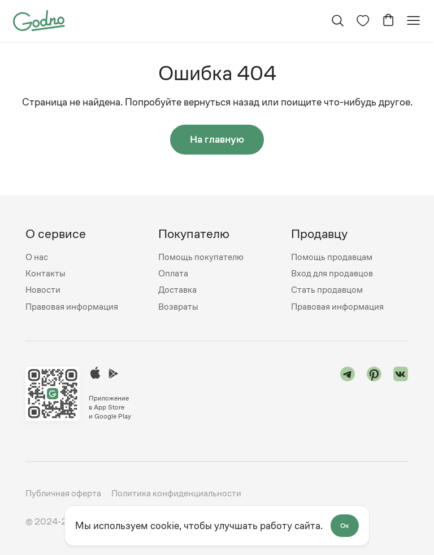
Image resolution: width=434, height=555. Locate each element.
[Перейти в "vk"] (401, 394)
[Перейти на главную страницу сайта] (38, 19)
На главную (217, 139)
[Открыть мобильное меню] (413, 20)
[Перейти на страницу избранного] (362, 20)
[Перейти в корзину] (388, 20)
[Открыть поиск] (337, 20)
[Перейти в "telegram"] (347, 394)
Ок (345, 526)
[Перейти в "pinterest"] (374, 394)
